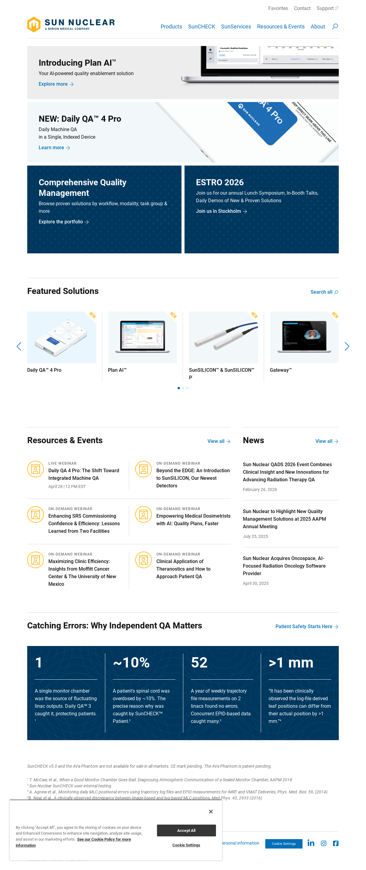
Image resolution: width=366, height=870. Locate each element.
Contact (302, 8)
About (318, 26)
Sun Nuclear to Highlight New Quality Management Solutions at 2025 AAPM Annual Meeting (284, 519)
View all (216, 441)
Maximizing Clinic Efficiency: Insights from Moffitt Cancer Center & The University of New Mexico (82, 573)
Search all (321, 292)
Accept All (186, 830)
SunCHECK (201, 26)
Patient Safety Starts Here (304, 626)
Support (325, 8)
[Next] (346, 346)
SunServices (236, 26)
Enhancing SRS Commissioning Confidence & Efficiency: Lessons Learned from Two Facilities (84, 523)
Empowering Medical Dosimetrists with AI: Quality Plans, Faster (193, 519)
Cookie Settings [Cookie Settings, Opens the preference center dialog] (186, 845)
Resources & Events (281, 26)
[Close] (210, 811)
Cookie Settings (284, 844)
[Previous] (19, 346)
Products (171, 26)
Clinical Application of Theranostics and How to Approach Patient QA (183, 569)
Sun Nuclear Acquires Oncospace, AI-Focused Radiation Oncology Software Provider (284, 565)
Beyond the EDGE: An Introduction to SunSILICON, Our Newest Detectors (193, 478)
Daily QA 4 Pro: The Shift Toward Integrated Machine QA (83, 474)
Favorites (278, 8)
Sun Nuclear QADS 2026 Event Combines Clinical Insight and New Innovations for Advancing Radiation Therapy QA (287, 472)
